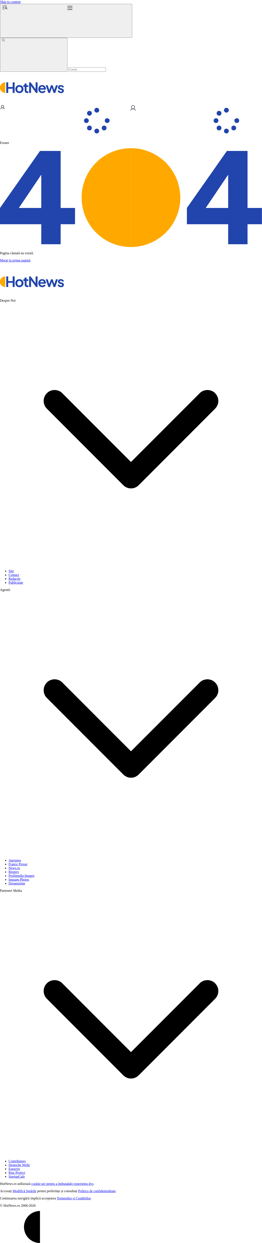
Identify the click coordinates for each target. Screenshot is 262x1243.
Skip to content (10, 2)
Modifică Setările (24, 1191)
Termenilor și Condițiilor (74, 1198)
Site (11, 571)
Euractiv (14, 1169)
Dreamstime (17, 883)
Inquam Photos (19, 879)
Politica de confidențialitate (97, 1191)
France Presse (18, 864)
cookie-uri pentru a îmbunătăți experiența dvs (62, 1184)
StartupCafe (17, 1176)
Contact (14, 575)
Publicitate (16, 582)
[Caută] (33, 55)
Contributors (17, 1161)
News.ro (14, 868)
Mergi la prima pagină (15, 260)
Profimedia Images (21, 875)
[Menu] (66, 21)
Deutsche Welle (19, 1165)
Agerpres (15, 860)
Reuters (14, 872)
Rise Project (17, 1172)
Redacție (14, 579)
